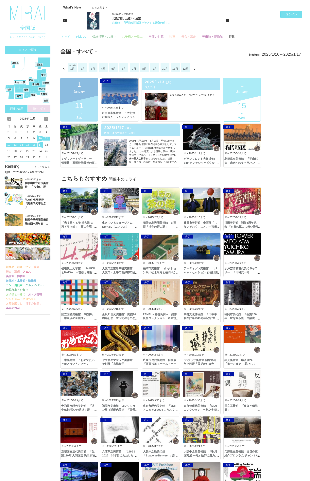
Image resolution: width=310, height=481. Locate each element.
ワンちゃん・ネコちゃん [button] (21, 298)
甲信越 (35, 84)
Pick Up (81, 36)
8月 (144, 68)
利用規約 (91, 477)
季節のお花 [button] (13, 308)
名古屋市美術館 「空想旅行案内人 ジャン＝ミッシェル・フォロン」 (118, 116)
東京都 (42, 88)
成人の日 (149, 87)
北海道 (39, 64)
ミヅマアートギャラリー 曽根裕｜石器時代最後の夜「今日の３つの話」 (280, 116)
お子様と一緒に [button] (15, 294)
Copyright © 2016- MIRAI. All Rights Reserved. (30, 477)
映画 (172, 36)
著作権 (102, 477)
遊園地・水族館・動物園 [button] (21, 280)
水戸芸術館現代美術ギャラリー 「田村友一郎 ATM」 (199, 272)
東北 (43, 75)
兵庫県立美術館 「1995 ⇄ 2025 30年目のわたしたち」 (159, 409)
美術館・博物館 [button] (15, 276)
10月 (165, 68)
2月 (82, 68)
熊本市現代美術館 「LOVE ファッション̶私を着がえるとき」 (158, 455)
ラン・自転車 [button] (14, 285)
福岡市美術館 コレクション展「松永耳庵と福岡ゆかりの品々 (118, 272)
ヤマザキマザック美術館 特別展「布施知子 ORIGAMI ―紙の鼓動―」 (239, 318)
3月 (93, 68)
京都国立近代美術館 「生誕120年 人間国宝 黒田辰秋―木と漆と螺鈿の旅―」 (118, 409)
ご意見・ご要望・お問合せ (285, 477)
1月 (72, 68)
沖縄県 (15, 63)
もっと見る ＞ (42, 166)
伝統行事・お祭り (104, 36)
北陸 (31, 80)
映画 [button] (36, 267)
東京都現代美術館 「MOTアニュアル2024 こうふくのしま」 (239, 363)
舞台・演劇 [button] (13, 271)
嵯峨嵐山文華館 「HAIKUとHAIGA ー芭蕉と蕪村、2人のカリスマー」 (280, 226)
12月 (186, 68)
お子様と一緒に (132, 36)
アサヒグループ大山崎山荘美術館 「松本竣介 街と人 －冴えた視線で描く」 (280, 455)
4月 (103, 68)
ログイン (291, 14)
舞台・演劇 (188, 36)
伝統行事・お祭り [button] (17, 289)
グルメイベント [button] (35, 285)
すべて (65, 36)
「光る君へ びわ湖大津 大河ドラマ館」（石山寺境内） (77, 226)
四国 (19, 96)
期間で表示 (16, 108)
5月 (113, 68)
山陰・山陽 (19, 82)
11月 (175, 68)
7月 (134, 68)
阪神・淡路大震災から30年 (79, 132)
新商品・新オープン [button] (18, 267)
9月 (154, 68)
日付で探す (39, 108)
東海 (33, 95)
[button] (65, 20)
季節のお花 (156, 36)
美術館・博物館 (212, 36)
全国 (46, 100)
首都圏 (44, 94)
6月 (124, 68)
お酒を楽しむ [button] (14, 303)
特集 (232, 36)
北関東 (46, 83)
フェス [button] (27, 271)
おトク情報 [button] (35, 294)
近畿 (26, 89)
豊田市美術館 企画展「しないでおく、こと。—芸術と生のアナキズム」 (199, 226)
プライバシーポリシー (70, 477)
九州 (9, 89)
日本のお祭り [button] (33, 303)
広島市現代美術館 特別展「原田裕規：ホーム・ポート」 (280, 318)
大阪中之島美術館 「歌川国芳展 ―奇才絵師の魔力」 (239, 409)
